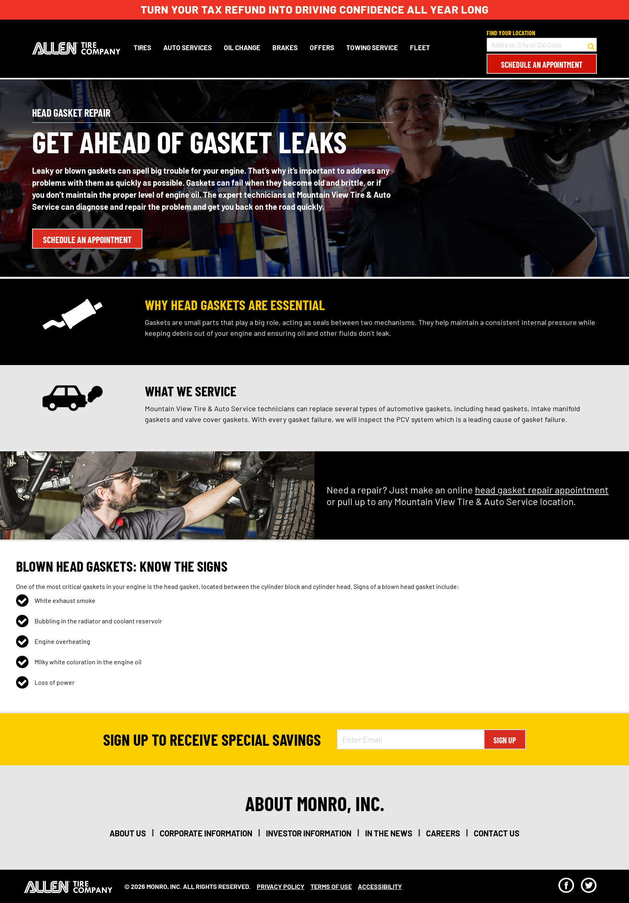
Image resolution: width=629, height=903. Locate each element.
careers (443, 833)
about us (128, 833)
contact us (496, 833)
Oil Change (242, 47)
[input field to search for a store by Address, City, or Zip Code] (542, 45)
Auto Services (187, 47)
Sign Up (504, 740)
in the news (388, 833)
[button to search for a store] (591, 45)
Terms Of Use (331, 886)
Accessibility (380, 886)
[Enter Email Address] (410, 739)
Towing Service (372, 47)
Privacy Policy (280, 886)
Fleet (420, 47)
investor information (308, 833)
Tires (142, 47)
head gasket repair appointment (542, 489)
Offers (322, 47)
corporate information (206, 833)
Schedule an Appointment (541, 64)
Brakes (285, 47)
